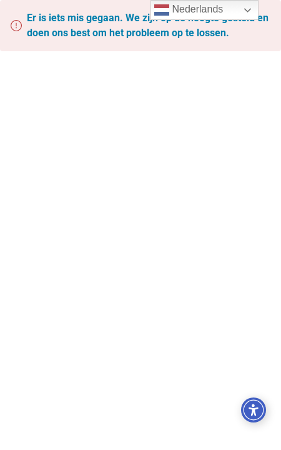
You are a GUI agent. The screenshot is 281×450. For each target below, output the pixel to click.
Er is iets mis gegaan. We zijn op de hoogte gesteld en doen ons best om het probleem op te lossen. (148, 25)
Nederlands (188, 10)
